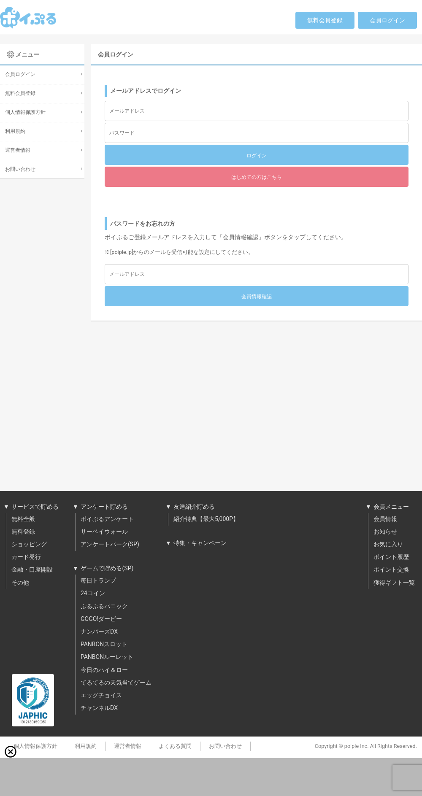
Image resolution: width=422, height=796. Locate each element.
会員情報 (385, 519)
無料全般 (23, 519)
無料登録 (23, 532)
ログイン (256, 156)
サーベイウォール (104, 532)
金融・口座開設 (32, 570)
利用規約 (15, 131)
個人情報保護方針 (25, 112)
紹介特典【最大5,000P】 (206, 519)
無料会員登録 (325, 20)
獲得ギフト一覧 (394, 583)
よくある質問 (175, 746)
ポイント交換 (391, 570)
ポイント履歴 (391, 557)
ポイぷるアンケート (107, 519)
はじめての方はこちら (256, 177)
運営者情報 (17, 150)
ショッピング (29, 544)
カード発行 (26, 557)
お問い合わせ (20, 169)
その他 (20, 583)
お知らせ (385, 532)
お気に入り (388, 544)
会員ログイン (387, 20)
